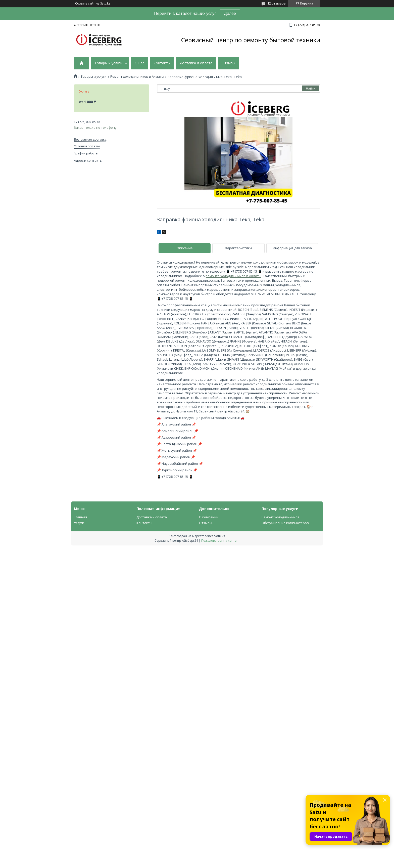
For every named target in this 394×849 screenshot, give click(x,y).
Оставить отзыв (87, 24)
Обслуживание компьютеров (285, 523)
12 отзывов (276, 3)
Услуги (79, 523)
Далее (230, 13)
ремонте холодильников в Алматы (233, 276)
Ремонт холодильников (281, 517)
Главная (80, 517)
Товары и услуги (108, 63)
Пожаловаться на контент (220, 540)
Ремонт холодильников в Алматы (137, 76)
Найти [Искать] (310, 88)
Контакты (162, 63)
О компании (208, 517)
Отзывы (228, 63)
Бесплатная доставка (90, 139)
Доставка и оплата (196, 63)
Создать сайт (84, 3)
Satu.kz (219, 536)
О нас (139, 63)
